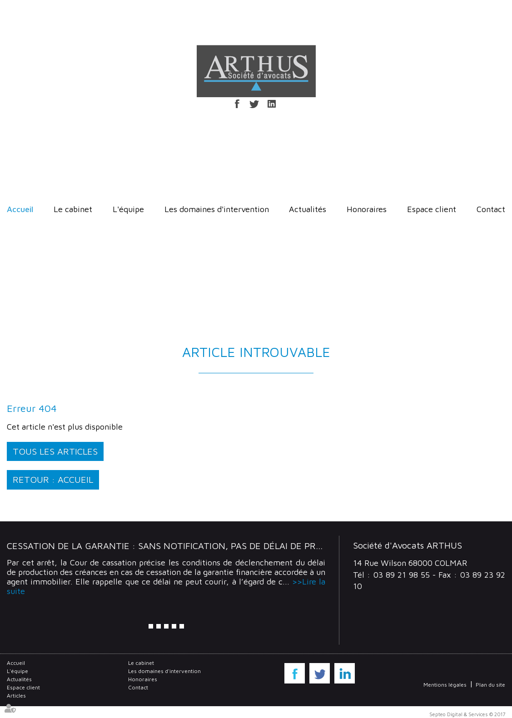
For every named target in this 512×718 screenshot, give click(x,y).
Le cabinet (73, 209)
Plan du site (490, 684)
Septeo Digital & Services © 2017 (467, 714)
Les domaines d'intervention (216, 209)
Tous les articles (55, 451)
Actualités (307, 209)
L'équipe (128, 209)
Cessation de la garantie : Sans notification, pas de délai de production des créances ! (221, 545)
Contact (491, 209)
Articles (16, 695)
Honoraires (367, 209)
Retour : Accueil (53, 479)
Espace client (431, 209)
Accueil (20, 209)
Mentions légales (445, 684)
